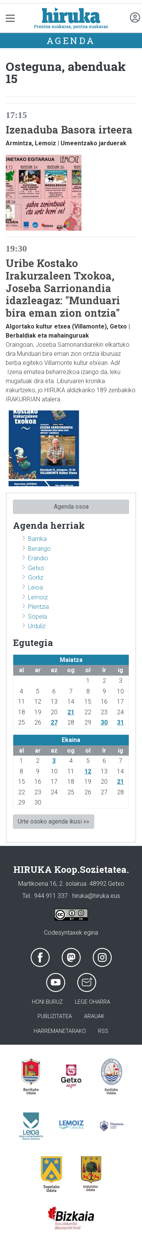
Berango (39, 548)
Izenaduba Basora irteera (69, 129)
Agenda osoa (71, 506)
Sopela (37, 616)
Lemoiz (38, 597)
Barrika (37, 538)
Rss (103, 1031)
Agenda (71, 41)
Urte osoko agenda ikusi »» (53, 821)
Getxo (36, 568)
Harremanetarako (60, 1031)
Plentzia (38, 606)
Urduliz (36, 626)
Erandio (38, 558)
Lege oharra (92, 1002)
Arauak (94, 1016)
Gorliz (35, 577)
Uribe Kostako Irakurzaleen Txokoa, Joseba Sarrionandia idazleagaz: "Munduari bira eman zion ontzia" (63, 287)
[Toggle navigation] (10, 18)
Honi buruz (47, 1002)
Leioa (35, 587)
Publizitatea (54, 1016)
